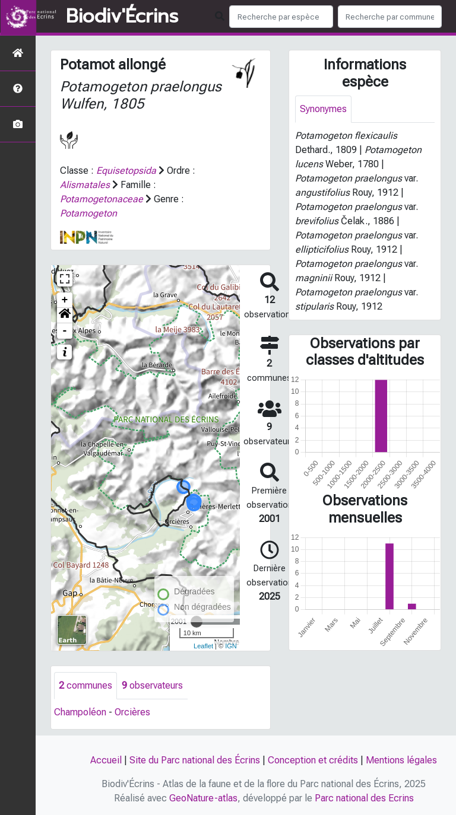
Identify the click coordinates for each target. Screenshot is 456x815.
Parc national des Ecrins (364, 798)
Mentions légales (401, 760)
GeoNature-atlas (203, 798)
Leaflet (203, 646)
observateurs (152, 685)
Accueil (106, 760)
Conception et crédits (313, 760)
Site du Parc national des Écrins (194, 760)
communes (85, 685)
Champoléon (80, 712)
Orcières (132, 712)
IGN (231, 646)
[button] (64, 315)
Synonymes (323, 108)
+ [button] (65, 300)
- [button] (65, 331)
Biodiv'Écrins (122, 16)
